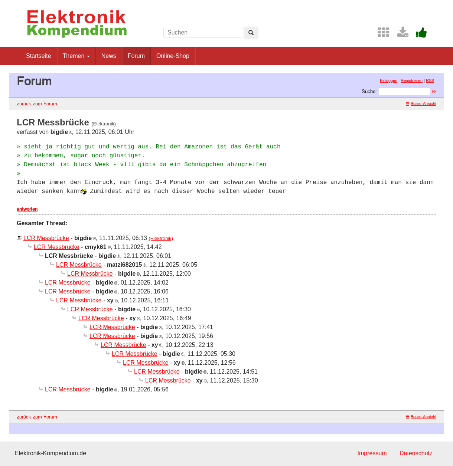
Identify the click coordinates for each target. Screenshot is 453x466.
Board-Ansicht (421, 103)
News (108, 56)
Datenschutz (416, 453)
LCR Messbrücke (46, 238)
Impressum (372, 453)
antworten (27, 209)
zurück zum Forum (37, 103)
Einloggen (388, 80)
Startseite (38, 56)
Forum (136, 56)
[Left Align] (251, 33)
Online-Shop (172, 56)
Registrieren (412, 80)
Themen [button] (76, 56)
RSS (430, 80)
